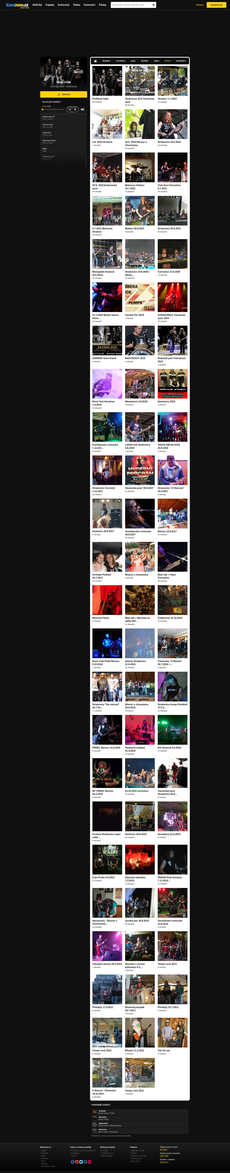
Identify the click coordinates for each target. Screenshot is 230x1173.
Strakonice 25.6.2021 (169, 228)
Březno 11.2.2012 (134, 1050)
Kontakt (134, 1153)
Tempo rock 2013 (167, 964)
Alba (133, 61)
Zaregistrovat (216, 5)
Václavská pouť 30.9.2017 (139, 488)
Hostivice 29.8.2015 (136, 834)
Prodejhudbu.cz (107, 1153)
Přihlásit (199, 5)
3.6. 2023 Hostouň (102, 142)
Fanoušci (89, 4)
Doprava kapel (106, 1156)
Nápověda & (137, 1151)
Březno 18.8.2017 (167, 531)
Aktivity (37, 4)
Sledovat (63, 94)
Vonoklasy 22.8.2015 (169, 834)
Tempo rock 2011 (134, 1090)
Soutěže (44, 1164)
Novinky (107, 61)
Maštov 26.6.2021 (134, 228)
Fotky (168, 61)
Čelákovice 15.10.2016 (170, 618)
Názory (144, 61)
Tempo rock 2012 (101, 1050)
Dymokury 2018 (166, 401)
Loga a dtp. (135, 1161)
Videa (76, 4)
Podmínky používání (139, 1156)
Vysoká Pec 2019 (134, 315)
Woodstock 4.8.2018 (136, 401)
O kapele (120, 61)
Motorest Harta (100, 618)
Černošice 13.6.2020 (169, 272)
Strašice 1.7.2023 (167, 99)
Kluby (102, 4)
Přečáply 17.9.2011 (102, 1007)
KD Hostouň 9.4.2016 (169, 747)
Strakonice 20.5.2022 (169, 142)
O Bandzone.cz (137, 1158)
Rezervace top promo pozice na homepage (83, 1152)
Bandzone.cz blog (48, 1166)
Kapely (50, 4)
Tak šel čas (164, 1050)
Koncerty (63, 4)
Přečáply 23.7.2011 (168, 1007)
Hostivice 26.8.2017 (103, 531)
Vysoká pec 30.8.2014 (137, 920)
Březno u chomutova (136, 574)
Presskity (104, 1151)
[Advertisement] (115, 31)
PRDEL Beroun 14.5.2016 (106, 747)
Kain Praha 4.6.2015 (103, 877)
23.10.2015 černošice (136, 791)
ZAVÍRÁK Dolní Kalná (104, 358)
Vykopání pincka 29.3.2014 (107, 964)
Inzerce (74, 1156)
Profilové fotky (100, 99)
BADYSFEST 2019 (135, 358)
